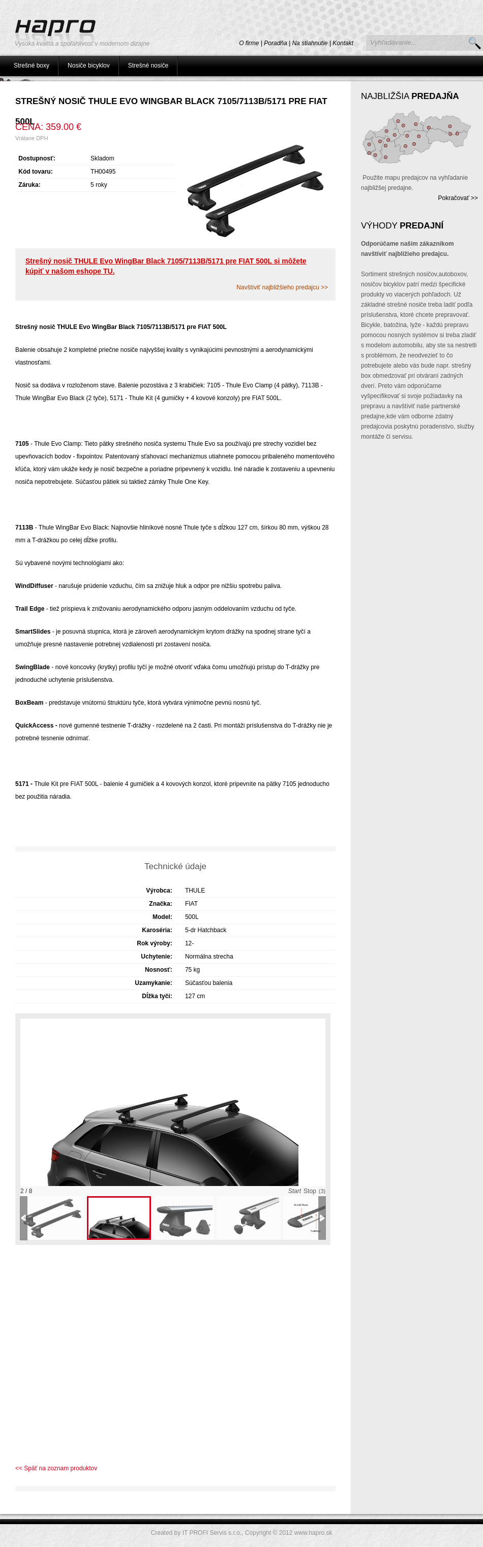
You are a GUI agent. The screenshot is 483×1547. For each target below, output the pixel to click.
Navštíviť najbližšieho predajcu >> (282, 287)
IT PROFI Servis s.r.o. (212, 1532)
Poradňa (275, 43)
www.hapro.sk (313, 1532)
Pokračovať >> (458, 198)
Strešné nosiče (148, 65)
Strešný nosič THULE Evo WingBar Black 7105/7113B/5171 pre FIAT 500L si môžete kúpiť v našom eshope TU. (166, 266)
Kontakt (343, 43)
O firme (249, 43)
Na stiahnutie (309, 43)
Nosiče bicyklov (89, 65)
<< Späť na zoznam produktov (56, 1468)
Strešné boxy (31, 65)
